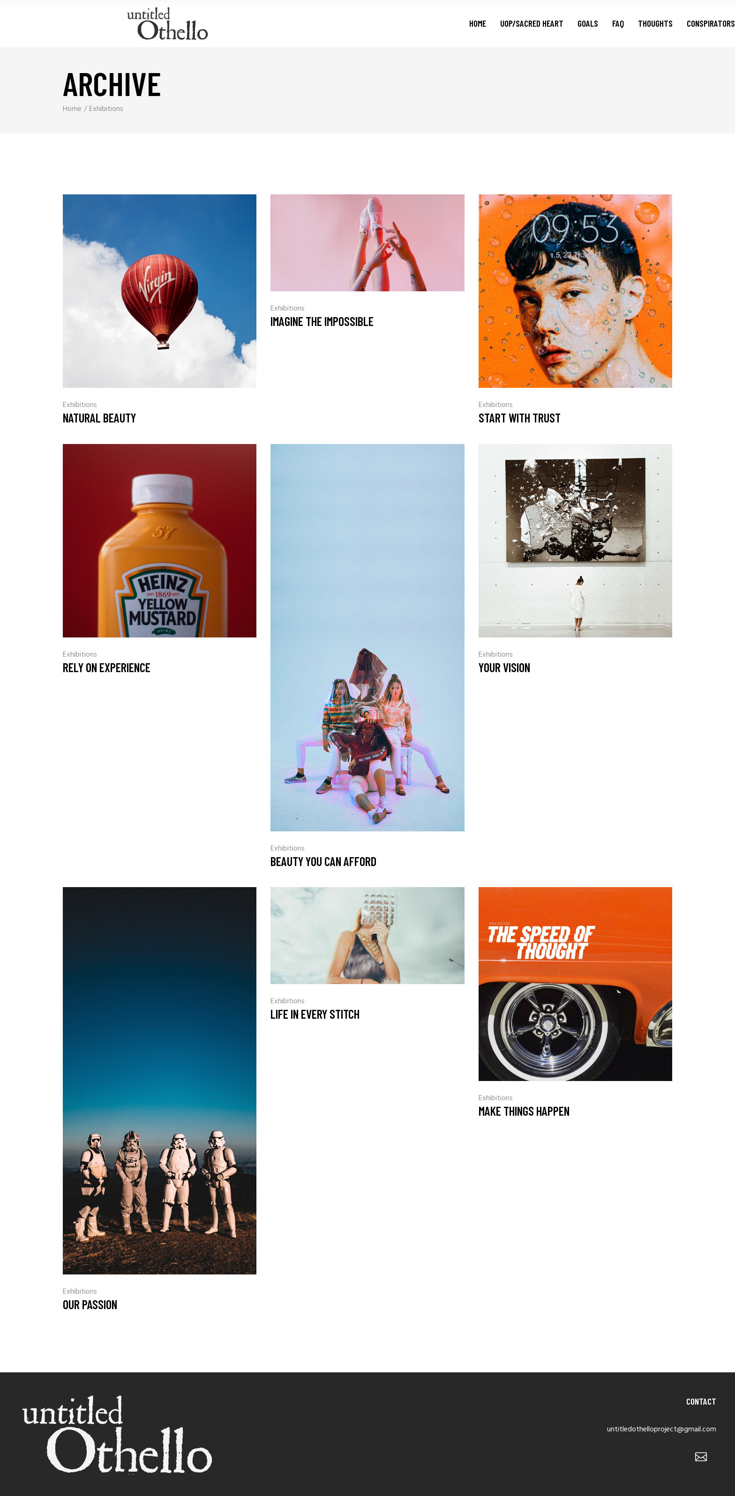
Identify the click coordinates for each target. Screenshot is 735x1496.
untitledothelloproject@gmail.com (661, 1429)
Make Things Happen (524, 1110)
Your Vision (504, 667)
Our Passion (90, 1304)
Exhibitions (80, 405)
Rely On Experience (106, 667)
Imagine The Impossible (322, 321)
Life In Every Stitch (315, 1014)
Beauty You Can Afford (323, 861)
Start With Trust (520, 417)
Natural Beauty (99, 417)
